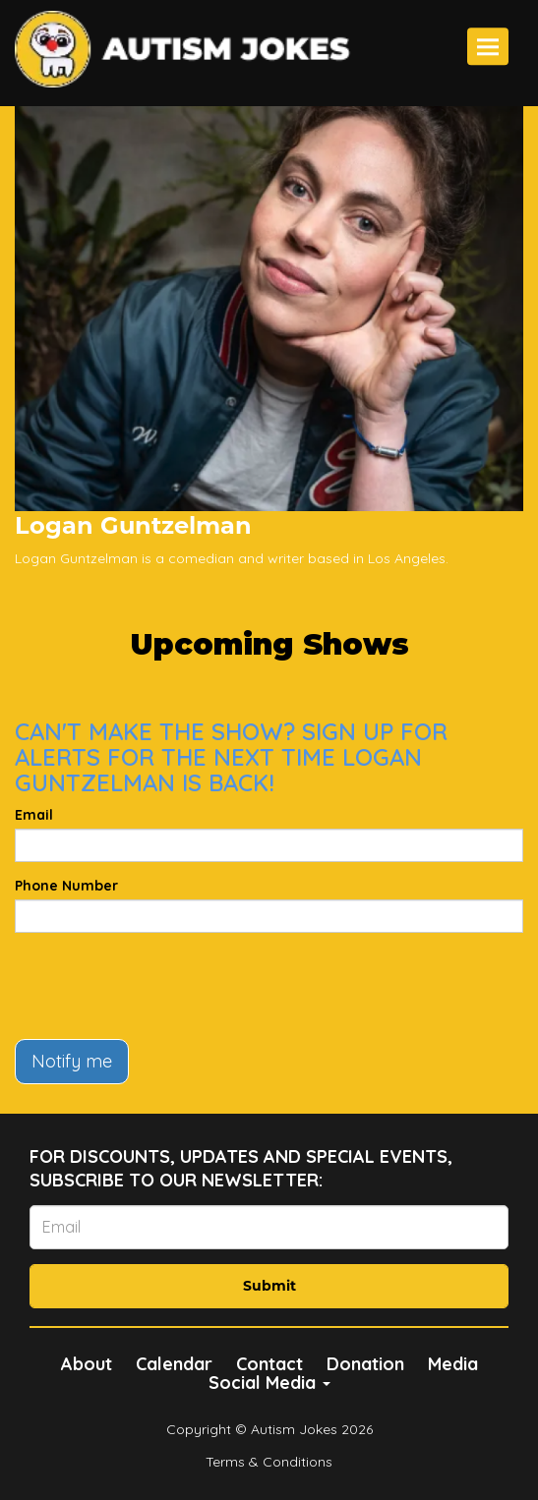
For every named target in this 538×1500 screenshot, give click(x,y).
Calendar (174, 1364)
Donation (365, 1364)
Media (453, 1364)
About (86, 1364)
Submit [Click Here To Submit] (269, 1286)
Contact (269, 1364)
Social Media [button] (269, 1382)
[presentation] (164, 986)
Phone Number (66, 885)
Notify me (71, 1061)
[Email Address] (269, 1227)
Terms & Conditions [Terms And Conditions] (269, 1462)
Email (34, 815)
